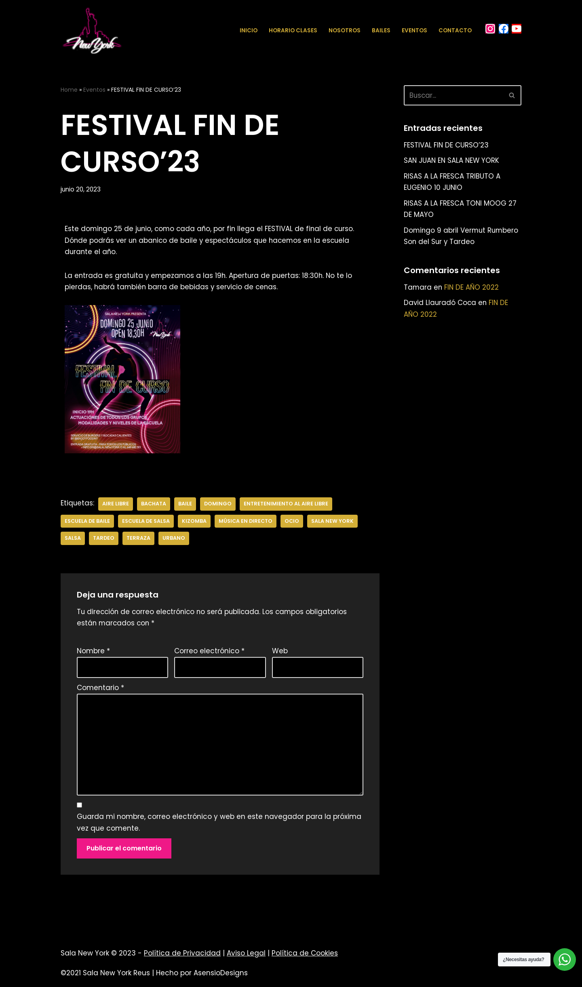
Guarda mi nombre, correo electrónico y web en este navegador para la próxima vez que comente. (219, 825)
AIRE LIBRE (116, 504)
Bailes (381, 30)
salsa (73, 539)
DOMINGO (219, 504)
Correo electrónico (209, 652)
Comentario (100, 689)
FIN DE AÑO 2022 (472, 288)
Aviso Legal (246, 956)
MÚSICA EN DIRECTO (246, 521)
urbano (174, 539)
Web (280, 652)
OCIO (292, 521)
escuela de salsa (146, 521)
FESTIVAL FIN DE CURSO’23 (446, 145)
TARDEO (104, 539)
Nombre (93, 652)
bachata (154, 504)
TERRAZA (139, 539)
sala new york (333, 521)
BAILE (186, 504)
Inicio (248, 30)
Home (69, 90)
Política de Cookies (305, 956)
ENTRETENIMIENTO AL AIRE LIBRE (288, 504)
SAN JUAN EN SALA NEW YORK (452, 161)
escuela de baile (87, 521)
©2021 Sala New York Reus (105, 976)
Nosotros (345, 30)
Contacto (455, 30)
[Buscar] (453, 95)
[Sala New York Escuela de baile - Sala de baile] (91, 30)
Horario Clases (293, 30)
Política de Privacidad (182, 956)
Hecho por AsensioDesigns (202, 976)
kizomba (194, 521)
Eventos (414, 30)
